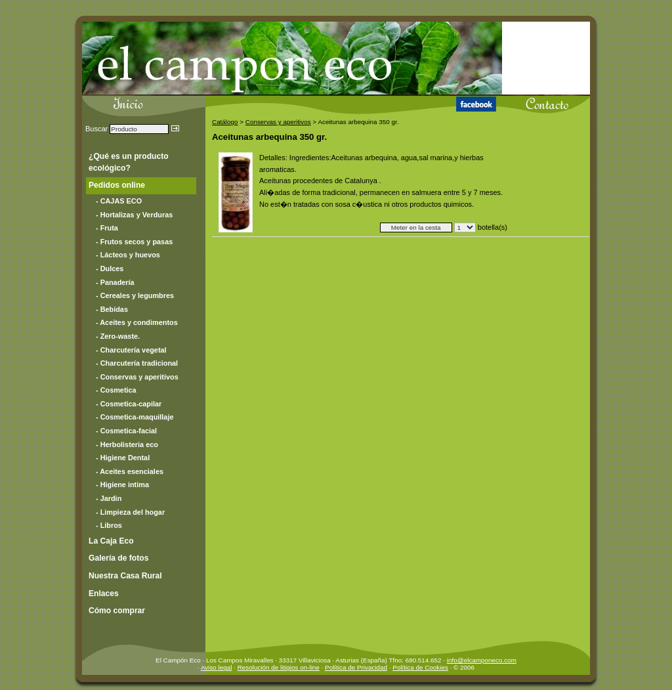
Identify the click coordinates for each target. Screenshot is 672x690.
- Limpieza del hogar (130, 512)
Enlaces (104, 593)
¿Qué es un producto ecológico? (129, 162)
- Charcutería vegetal (131, 350)
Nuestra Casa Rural (125, 575)
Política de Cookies (420, 667)
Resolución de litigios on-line (279, 667)
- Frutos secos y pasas (134, 242)
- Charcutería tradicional (137, 363)
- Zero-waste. (118, 336)
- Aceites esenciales (129, 471)
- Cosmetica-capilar (128, 404)
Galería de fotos (118, 558)
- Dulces (109, 268)
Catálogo (225, 121)
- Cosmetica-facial (126, 431)
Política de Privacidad (356, 667)
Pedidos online (117, 185)
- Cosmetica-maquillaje (134, 417)
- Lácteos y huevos (128, 255)
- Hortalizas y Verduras (134, 215)
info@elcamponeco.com (481, 660)
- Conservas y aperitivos (137, 377)
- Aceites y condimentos (137, 322)
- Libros (109, 525)
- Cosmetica (116, 390)
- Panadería (115, 282)
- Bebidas (112, 309)
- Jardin (108, 498)
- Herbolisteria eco (127, 444)
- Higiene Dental (123, 458)
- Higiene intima (122, 484)
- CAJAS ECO (119, 201)
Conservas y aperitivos (278, 121)
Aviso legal (216, 667)
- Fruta (107, 228)
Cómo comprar (117, 610)
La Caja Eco (111, 541)
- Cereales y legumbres (135, 295)
